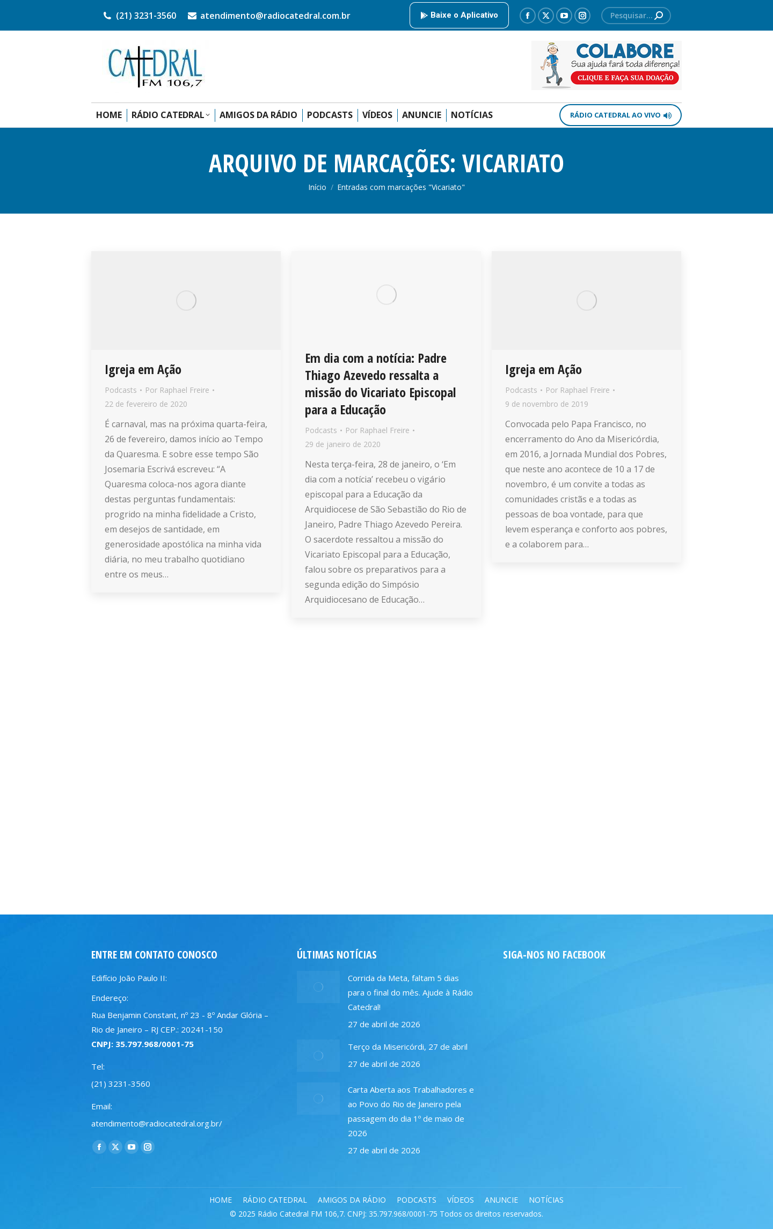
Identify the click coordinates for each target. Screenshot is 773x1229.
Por (177, 390)
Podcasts (121, 390)
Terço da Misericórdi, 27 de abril (408, 1046)
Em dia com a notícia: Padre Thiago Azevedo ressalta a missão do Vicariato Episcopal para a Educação (380, 383)
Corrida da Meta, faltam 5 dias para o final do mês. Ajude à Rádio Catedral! (410, 992)
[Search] (636, 15)
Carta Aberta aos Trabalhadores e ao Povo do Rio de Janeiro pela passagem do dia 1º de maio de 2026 (411, 1111)
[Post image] (318, 987)
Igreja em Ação (143, 369)
